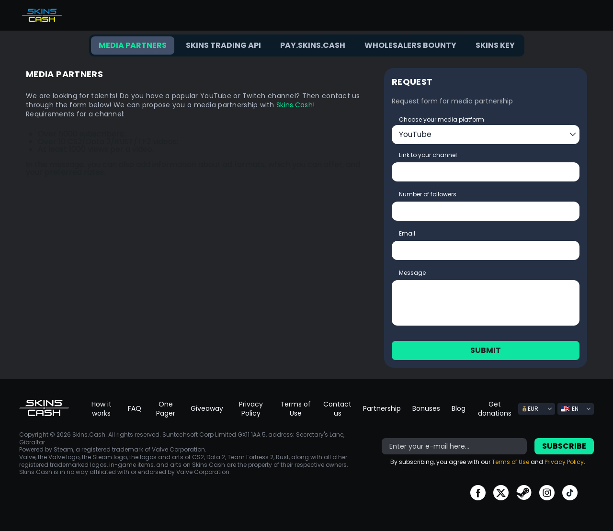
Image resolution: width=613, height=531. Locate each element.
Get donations (494, 408)
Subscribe (564, 446)
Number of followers (427, 194)
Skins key (495, 45)
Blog (458, 408)
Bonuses (426, 408)
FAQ (134, 408)
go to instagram (547, 492)
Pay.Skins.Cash (312, 45)
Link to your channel (428, 155)
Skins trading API (223, 45)
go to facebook (478, 492)
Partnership (382, 408)
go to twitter (501, 492)
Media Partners (133, 45)
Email (407, 233)
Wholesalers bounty (410, 45)
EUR (530, 409)
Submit (485, 350)
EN (570, 409)
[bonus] (454, 446)
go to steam (524, 492)
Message (412, 273)
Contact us (337, 408)
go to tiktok (570, 492)
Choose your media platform (441, 119)
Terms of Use (295, 408)
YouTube (415, 134)
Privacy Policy (251, 408)
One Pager (165, 408)
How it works (101, 408)
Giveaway (207, 408)
